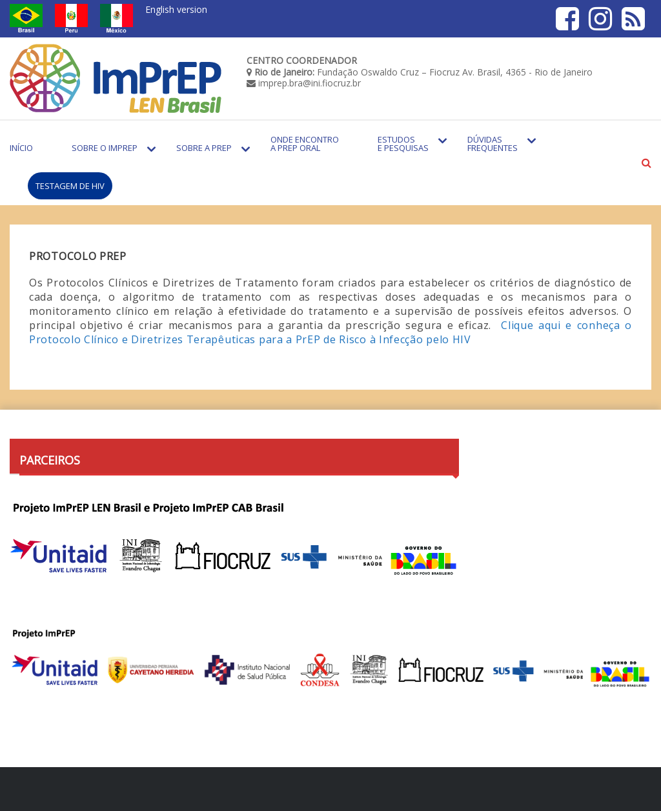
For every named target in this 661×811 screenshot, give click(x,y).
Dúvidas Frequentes (492, 144)
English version (176, 9)
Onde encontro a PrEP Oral (304, 144)
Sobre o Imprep (104, 148)
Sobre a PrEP (204, 148)
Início (21, 148)
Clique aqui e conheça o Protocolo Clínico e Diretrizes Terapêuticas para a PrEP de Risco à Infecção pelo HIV (330, 332)
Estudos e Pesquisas (403, 144)
